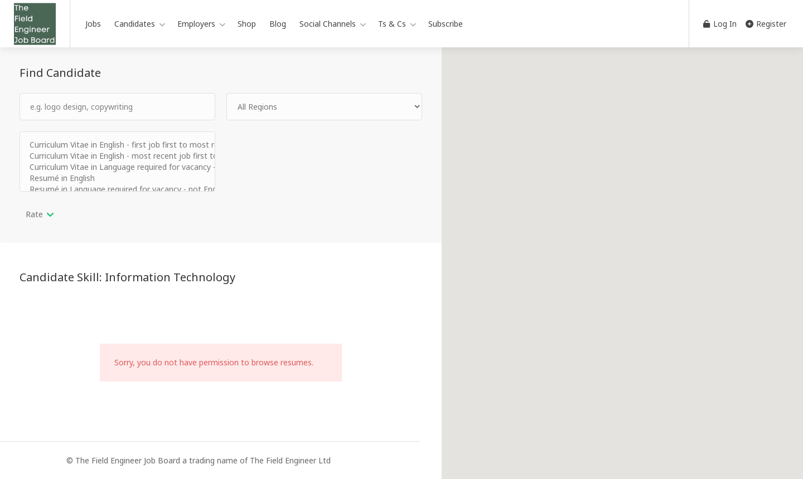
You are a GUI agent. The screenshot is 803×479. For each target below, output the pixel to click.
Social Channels (327, 23)
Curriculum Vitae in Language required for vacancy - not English (117, 167)
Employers (196, 23)
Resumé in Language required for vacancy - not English (117, 189)
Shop (247, 23)
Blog (277, 23)
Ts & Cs (392, 23)
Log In (720, 23)
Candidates (134, 23)
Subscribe (445, 23)
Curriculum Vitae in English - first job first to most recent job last (117, 144)
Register (766, 23)
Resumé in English (117, 178)
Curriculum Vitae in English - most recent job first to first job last (117, 156)
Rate (34, 214)
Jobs (93, 23)
